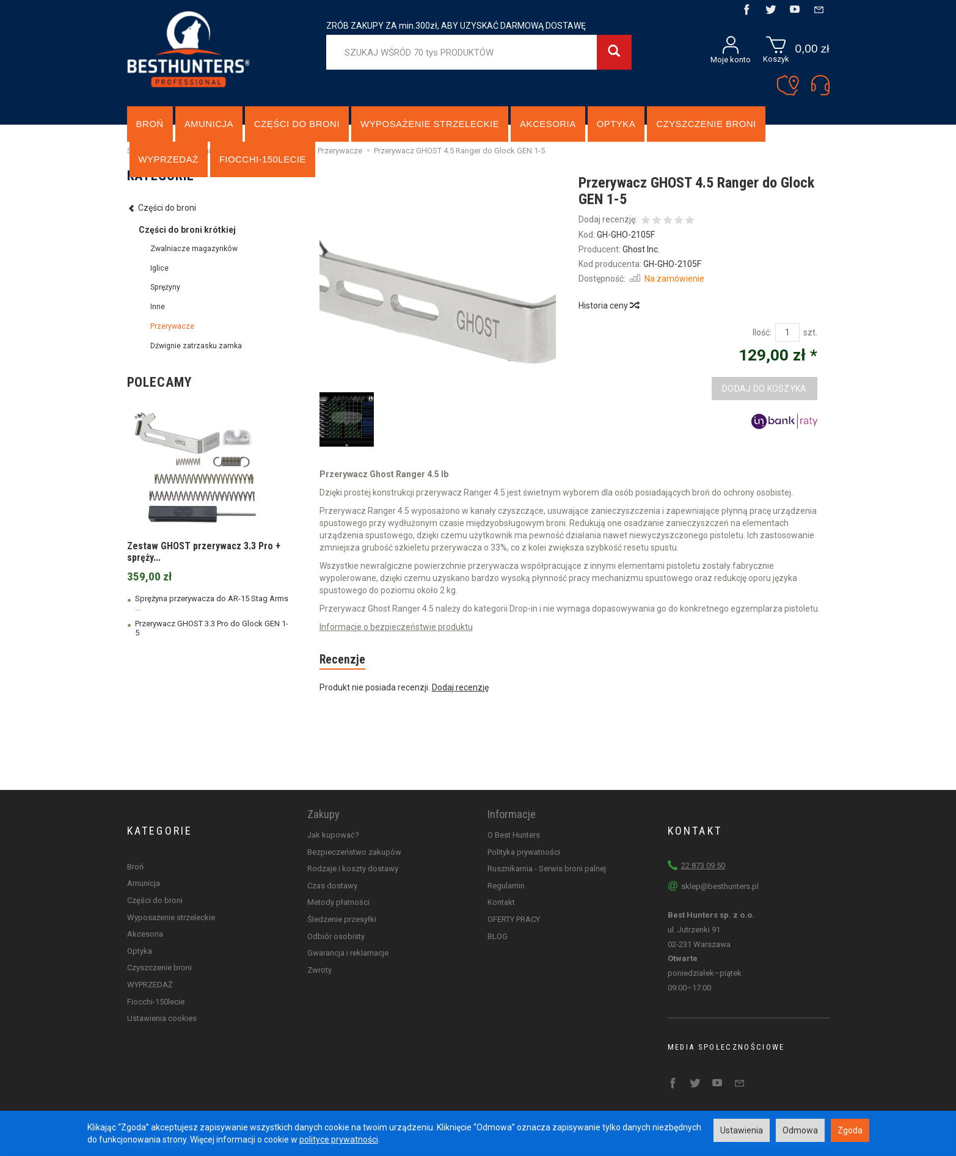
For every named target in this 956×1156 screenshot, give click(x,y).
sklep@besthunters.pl (720, 886)
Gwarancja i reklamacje (348, 952)
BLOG (497, 936)
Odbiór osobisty (336, 936)
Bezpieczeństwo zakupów (354, 852)
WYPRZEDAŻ (150, 984)
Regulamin (506, 885)
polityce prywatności (338, 1139)
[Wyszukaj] (614, 52)
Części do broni (297, 124)
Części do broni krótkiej (187, 230)
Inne (157, 306)
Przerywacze (172, 326)
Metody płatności (338, 902)
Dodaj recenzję (460, 687)
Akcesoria (548, 124)
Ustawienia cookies (162, 1018)
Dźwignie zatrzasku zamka (196, 346)
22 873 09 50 (703, 865)
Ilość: (762, 332)
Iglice (159, 268)
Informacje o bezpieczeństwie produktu (396, 627)
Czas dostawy (332, 885)
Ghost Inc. (641, 249)
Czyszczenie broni (706, 124)
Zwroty (319, 970)
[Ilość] (787, 332)
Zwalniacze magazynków (194, 248)
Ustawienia (741, 1130)
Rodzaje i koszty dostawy (352, 868)
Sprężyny (165, 287)
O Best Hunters (513, 835)
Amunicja (208, 124)
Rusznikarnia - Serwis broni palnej (546, 868)
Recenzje (342, 660)
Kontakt (501, 902)
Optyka (616, 124)
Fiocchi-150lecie (155, 1001)
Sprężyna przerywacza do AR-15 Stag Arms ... (211, 603)
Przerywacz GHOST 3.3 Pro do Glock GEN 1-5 (211, 628)
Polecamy (159, 382)
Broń (150, 124)
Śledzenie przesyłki (341, 919)
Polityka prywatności (523, 852)
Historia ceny (608, 305)
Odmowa (800, 1130)
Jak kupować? (333, 835)
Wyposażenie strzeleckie (429, 124)
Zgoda (850, 1130)
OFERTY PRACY (513, 919)
